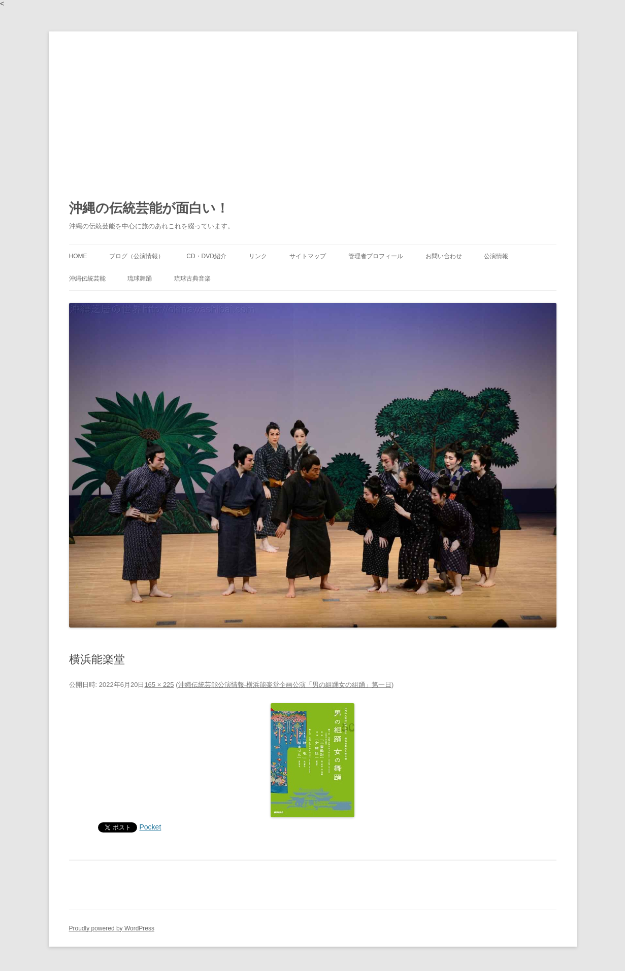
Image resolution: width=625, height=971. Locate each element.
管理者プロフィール (375, 256)
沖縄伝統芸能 (87, 278)
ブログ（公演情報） (136, 256)
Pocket (150, 827)
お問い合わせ (443, 256)
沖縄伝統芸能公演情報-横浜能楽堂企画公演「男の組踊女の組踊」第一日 (284, 684)
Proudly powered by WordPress (112, 928)
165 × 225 (159, 684)
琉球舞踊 (139, 278)
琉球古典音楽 (192, 278)
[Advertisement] (312, 108)
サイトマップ (307, 256)
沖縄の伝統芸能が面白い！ (149, 208)
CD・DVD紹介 (206, 256)
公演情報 (496, 256)
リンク (258, 256)
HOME (78, 256)
